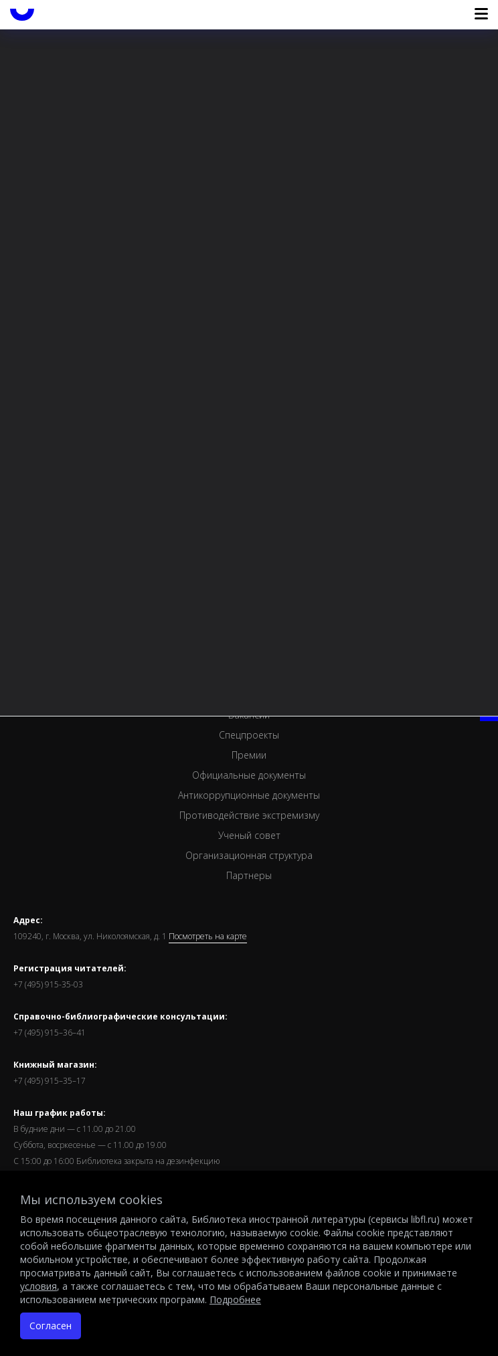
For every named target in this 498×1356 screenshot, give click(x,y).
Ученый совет (249, 835)
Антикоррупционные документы (249, 795)
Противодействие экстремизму (249, 815)
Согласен (50, 1325)
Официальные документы (249, 775)
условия (38, 1286)
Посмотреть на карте (208, 936)
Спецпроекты (249, 735)
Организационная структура (249, 855)
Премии (249, 755)
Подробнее (235, 1299)
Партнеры (249, 875)
